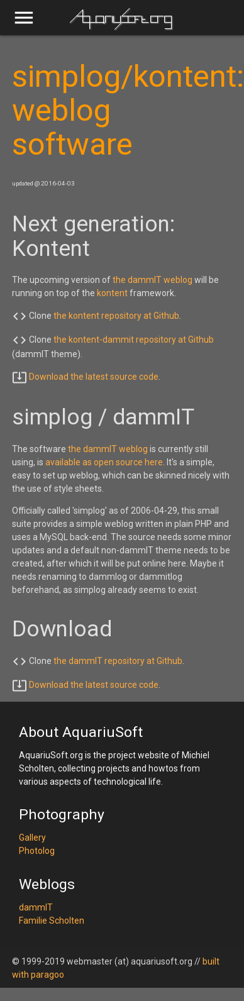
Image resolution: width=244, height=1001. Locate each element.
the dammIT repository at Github (117, 661)
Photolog (37, 851)
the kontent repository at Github (116, 316)
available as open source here (104, 462)
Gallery (32, 837)
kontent (112, 293)
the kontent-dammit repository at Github (133, 340)
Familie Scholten (51, 920)
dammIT (36, 907)
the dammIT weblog (152, 280)
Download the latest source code (93, 377)
